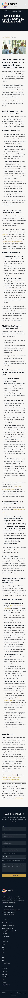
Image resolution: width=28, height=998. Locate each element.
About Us (4, 971)
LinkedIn (14, 775)
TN (2, 955)
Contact (4, 982)
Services (5, 941)
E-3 (3, 952)
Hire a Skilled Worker (7, 928)
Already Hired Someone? (9, 931)
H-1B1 (3, 958)
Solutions (5, 919)
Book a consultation (14, 777)
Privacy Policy (14, 995)
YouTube (4, 777)
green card (5, 234)
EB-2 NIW (4, 933)
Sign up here (19, 798)
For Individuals (6, 963)
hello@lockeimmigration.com (10, 779)
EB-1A (3, 944)
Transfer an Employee (8, 925)
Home (3, 10)
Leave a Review (6, 984)
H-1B (3, 947)
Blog (7, 10)
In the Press (5, 977)
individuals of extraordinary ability (12, 241)
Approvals (4, 974)
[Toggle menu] (24, 4)
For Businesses (6, 936)
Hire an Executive (6, 923)
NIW (3, 960)
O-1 (3, 950)
